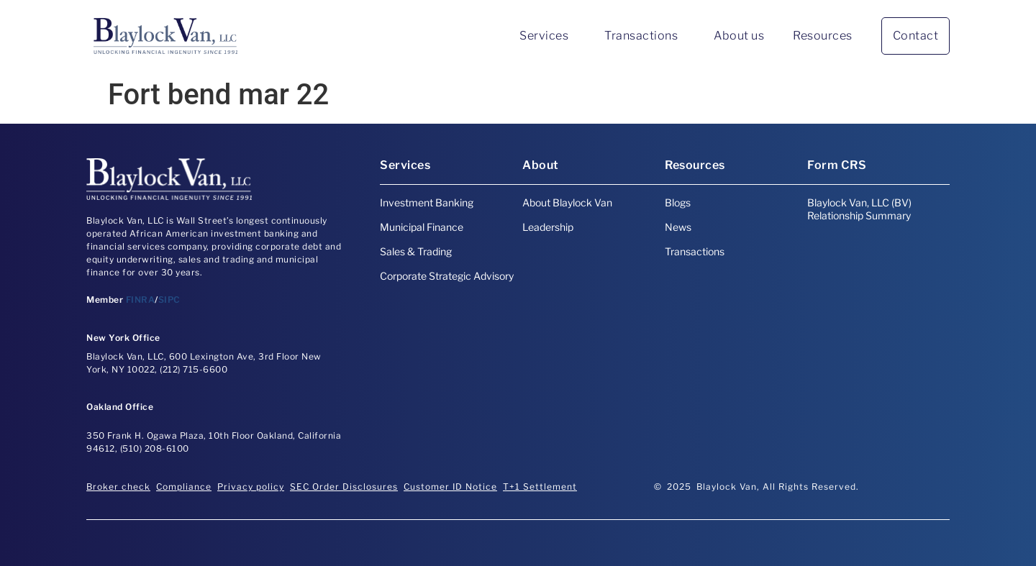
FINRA (140, 299)
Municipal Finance (421, 227)
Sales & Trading (416, 251)
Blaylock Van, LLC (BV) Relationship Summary (859, 209)
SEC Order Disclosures (344, 486)
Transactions (644, 36)
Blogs (678, 202)
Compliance (184, 486)
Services (547, 36)
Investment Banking (426, 202)
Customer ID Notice (450, 486)
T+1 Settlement (540, 486)
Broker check (118, 486)
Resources (823, 35)
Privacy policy (250, 486)
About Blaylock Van (567, 202)
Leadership (547, 227)
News (678, 227)
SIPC (169, 299)
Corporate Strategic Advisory (447, 276)
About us (739, 35)
